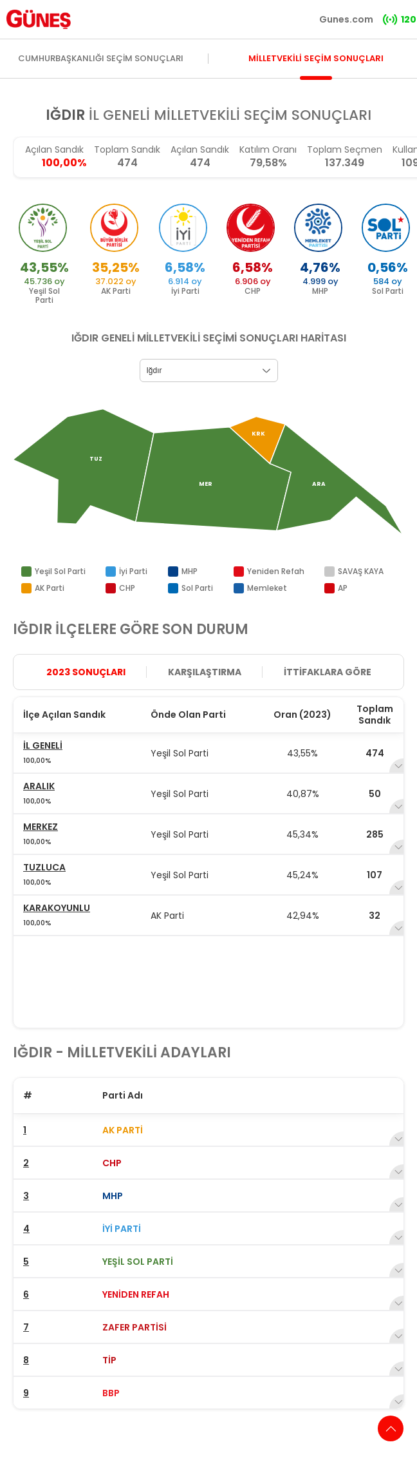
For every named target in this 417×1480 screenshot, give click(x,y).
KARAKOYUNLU (56, 908)
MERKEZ (40, 826)
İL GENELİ (42, 745)
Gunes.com (346, 19)
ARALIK (39, 786)
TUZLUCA (44, 867)
